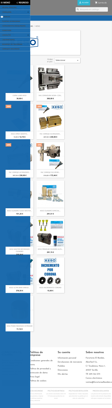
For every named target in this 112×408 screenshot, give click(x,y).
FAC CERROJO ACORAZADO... (50, 134)
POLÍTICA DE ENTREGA (56, 391)
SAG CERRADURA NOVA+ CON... (50, 95)
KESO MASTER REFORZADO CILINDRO (19, 250)
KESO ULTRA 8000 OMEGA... (19, 287)
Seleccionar (67, 60)
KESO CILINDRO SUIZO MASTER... (19, 211)
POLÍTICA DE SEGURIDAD (34, 391)
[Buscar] (92, 9)
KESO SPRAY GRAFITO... (19, 134)
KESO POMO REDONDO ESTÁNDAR (19, 326)
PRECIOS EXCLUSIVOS (101, 391)
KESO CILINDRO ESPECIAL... (50, 211)
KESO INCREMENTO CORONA (50, 287)
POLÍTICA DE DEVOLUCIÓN (78, 391)
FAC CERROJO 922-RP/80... (50, 172)
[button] (15, 383)
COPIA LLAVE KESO (19, 95)
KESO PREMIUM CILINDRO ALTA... (50, 249)
